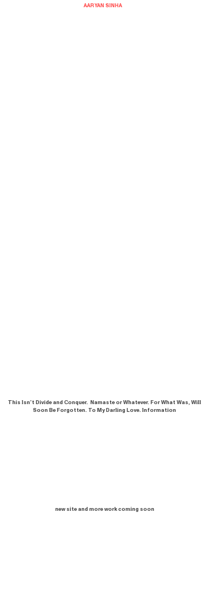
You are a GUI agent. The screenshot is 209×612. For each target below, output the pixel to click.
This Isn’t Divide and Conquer (47, 402)
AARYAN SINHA (103, 5)
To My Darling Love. (114, 410)
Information (159, 410)
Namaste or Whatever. (119, 402)
